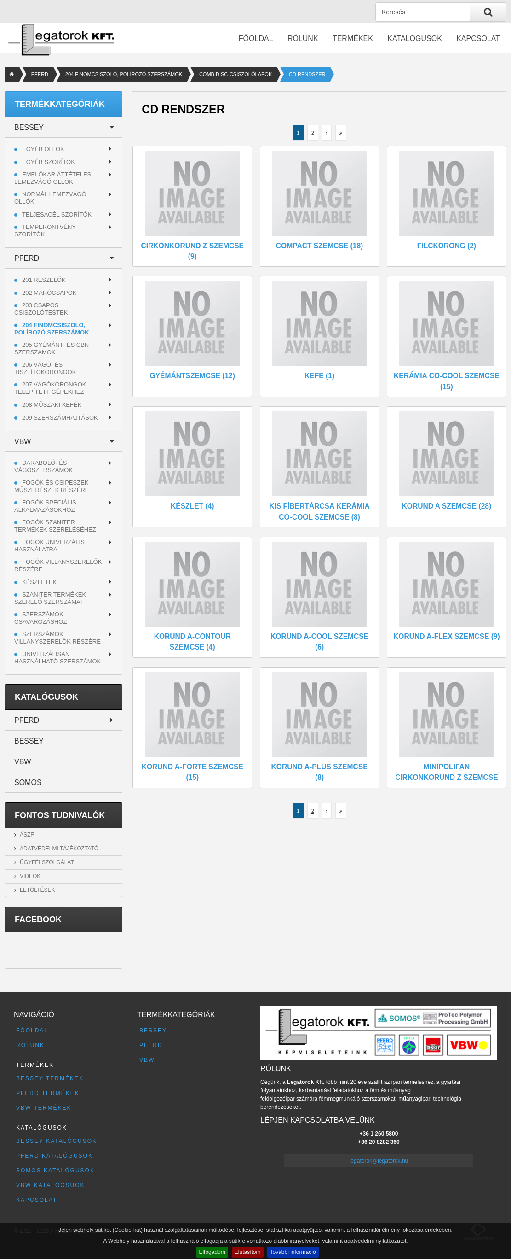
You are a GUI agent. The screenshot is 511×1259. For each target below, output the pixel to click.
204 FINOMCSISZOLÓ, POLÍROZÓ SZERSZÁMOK (123, 74)
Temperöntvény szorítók (45, 230)
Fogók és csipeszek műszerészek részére (51, 486)
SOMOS (28, 782)
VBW (22, 441)
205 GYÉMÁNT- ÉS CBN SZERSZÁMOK (51, 348)
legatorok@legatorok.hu (379, 1161)
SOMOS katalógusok (55, 1170)
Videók (30, 876)
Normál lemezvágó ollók (50, 198)
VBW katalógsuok (50, 1185)
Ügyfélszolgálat (47, 862)
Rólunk (302, 38)
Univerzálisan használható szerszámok (57, 657)
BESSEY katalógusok (56, 1141)
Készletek (39, 582)
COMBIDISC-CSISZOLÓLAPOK (235, 74)
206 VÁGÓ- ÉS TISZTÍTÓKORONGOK (45, 368)
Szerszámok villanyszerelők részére (57, 638)
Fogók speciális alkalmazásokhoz (45, 506)
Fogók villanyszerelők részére (58, 565)
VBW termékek (43, 1108)
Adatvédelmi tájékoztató (59, 848)
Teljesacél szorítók (57, 214)
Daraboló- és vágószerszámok (43, 466)
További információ (293, 1252)
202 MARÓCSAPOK (49, 292)
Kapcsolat (478, 38)
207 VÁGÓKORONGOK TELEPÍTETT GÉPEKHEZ (50, 388)
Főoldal (256, 38)
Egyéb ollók (43, 149)
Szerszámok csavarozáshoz (40, 618)
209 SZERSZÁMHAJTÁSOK (60, 417)
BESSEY (29, 127)
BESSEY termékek (50, 1078)
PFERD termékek (48, 1093)
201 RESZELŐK (44, 279)
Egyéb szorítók (48, 161)
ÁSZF (27, 835)
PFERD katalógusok (54, 1156)
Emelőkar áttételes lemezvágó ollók (52, 178)
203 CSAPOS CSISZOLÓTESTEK (41, 309)
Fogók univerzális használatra (49, 546)
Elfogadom (212, 1252)
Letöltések (37, 890)
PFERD (39, 74)
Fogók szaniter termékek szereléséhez (55, 526)
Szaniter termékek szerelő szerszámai (50, 598)
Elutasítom (248, 1252)
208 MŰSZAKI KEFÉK (51, 404)
